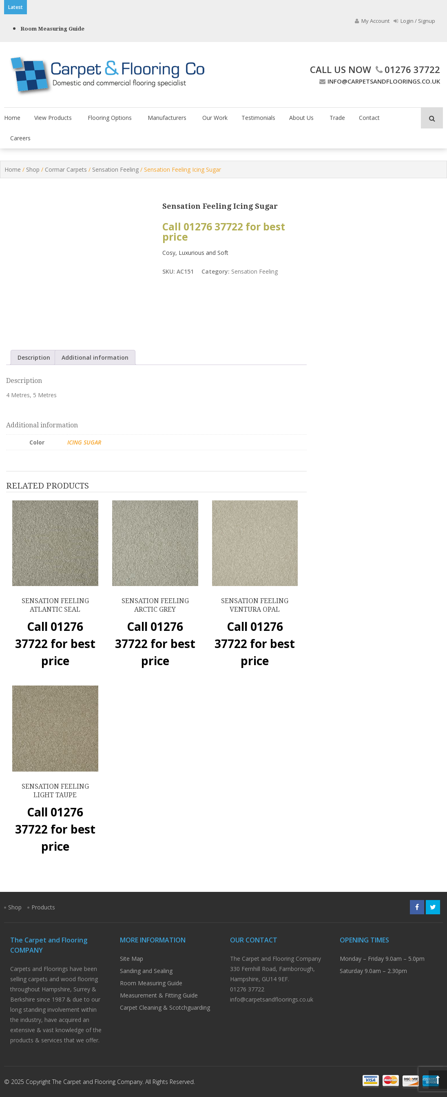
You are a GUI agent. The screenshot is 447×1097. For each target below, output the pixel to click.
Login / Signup (414, 20)
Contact (369, 118)
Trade (337, 118)
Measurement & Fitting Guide (159, 995)
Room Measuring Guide (52, 29)
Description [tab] (34, 357)
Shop (33, 169)
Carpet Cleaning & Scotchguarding (165, 1007)
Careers (20, 138)
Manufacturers (167, 118)
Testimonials (258, 118)
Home (12, 118)
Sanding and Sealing (146, 971)
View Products (53, 118)
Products (43, 907)
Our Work (215, 118)
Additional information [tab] (95, 357)
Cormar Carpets (66, 169)
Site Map (131, 958)
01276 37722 (407, 69)
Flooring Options (110, 118)
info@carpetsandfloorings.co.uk (378, 81)
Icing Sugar (84, 442)
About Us (301, 118)
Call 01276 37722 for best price (223, 231)
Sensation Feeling (115, 169)
